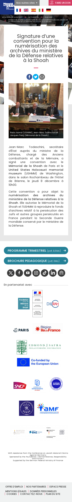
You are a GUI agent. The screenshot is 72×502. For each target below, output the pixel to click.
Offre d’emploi (14, 486)
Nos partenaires (36, 486)
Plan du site (53, 494)
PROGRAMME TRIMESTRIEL (34, 250)
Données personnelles (43, 491)
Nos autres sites (25, 2)
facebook (19, 273)
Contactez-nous (31, 494)
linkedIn (53, 273)
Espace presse (58, 486)
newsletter (61, 273)
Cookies (12, 494)
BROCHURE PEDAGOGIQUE (34, 261)
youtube (27, 273)
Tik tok (44, 273)
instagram (36, 273)
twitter (11, 273)
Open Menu (64, 10)
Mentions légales (15, 491)
